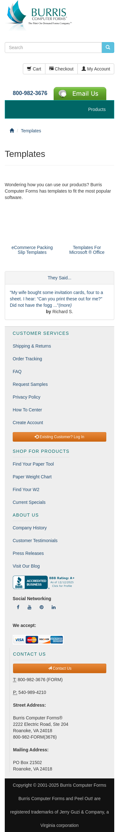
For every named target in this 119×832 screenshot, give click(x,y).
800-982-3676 (30, 93)
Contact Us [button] (60, 668)
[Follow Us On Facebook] (18, 607)
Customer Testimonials (35, 540)
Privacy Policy (26, 397)
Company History (30, 527)
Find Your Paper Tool (33, 464)
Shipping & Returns (32, 346)
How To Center (27, 409)
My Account (96, 68)
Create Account (28, 422)
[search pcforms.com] (108, 47)
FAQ (17, 371)
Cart (34, 68)
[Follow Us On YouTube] (29, 607)
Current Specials (29, 502)
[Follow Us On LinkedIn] (54, 607)
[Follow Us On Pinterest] (42, 607)
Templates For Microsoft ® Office (86, 250)
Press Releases (28, 553)
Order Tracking (27, 358)
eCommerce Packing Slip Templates (32, 250)
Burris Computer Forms (83, 785)
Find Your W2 (26, 489)
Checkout (61, 68)
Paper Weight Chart (32, 476)
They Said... (59, 277)
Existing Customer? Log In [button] (59, 437)
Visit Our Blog (26, 566)
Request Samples (30, 384)
